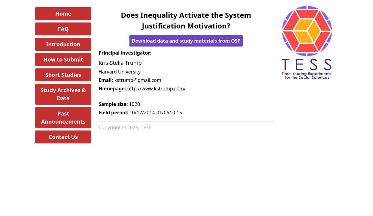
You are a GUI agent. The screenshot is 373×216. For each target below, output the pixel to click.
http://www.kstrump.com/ (156, 88)
